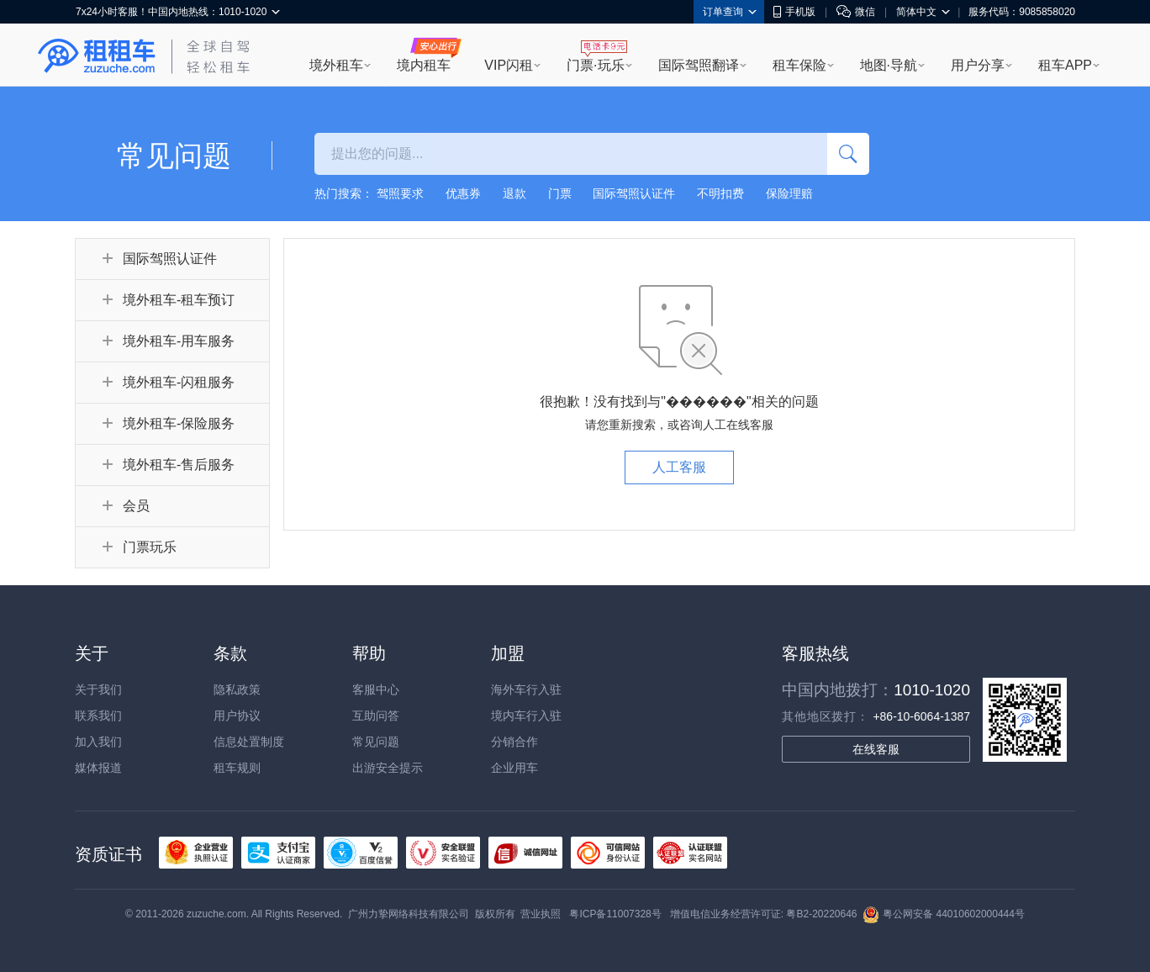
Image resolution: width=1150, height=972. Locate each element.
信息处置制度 (249, 741)
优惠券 (463, 193)
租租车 (96, 56)
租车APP (1065, 65)
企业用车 (514, 767)
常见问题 (375, 741)
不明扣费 (720, 193)
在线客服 (875, 749)
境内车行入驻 (526, 715)
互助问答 (375, 715)
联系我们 (98, 715)
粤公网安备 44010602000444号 (943, 914)
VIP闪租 (508, 65)
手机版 (794, 12)
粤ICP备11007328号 (615, 914)
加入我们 (98, 741)
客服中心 (375, 689)
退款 (514, 193)
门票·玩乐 (595, 65)
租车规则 (237, 767)
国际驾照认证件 (634, 193)
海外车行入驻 (526, 689)
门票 (560, 193)
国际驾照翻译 (698, 65)
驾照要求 (400, 193)
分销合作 (514, 741)
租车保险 (799, 65)
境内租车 (424, 65)
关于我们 (98, 689)
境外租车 (336, 65)
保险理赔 (789, 193)
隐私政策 (237, 689)
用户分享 (978, 65)
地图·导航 (888, 65)
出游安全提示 (387, 767)
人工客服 (679, 467)
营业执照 (540, 914)
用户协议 (237, 715)
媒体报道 (98, 767)
